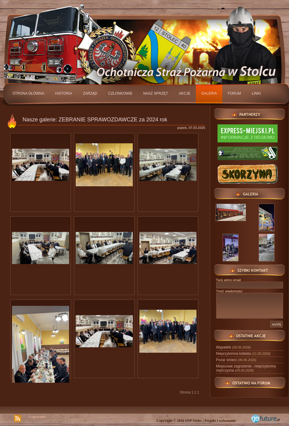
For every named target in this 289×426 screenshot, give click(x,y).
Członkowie (120, 93)
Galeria (209, 93)
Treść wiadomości (229, 291)
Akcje (184, 93)
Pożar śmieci (236, 360)
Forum (234, 93)
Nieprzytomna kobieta (243, 353)
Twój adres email (228, 280)
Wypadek (233, 347)
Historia (63, 93)
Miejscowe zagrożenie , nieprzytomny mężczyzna (246, 368)
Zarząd (90, 93)
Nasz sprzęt (155, 93)
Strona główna (28, 93)
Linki (256, 93)
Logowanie (37, 417)
